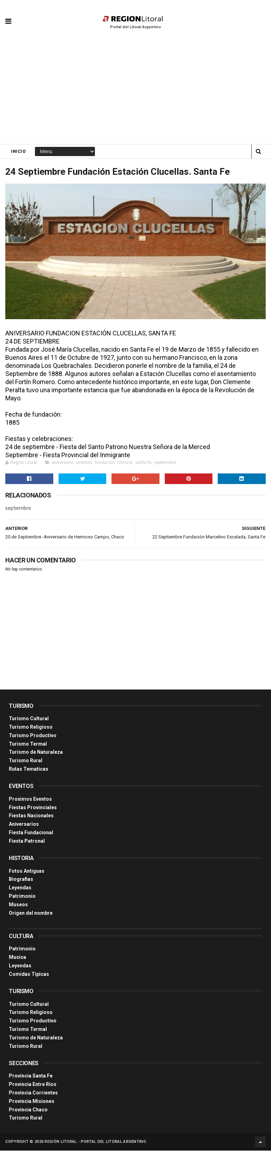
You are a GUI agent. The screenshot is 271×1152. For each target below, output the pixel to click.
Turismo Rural (25, 762)
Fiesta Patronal (27, 842)
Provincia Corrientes (33, 1094)
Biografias (21, 880)
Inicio (18, 152)
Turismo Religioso (31, 728)
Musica (17, 958)
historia (125, 463)
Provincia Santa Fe (31, 1077)
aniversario (62, 463)
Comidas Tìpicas (29, 975)
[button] (8, 16)
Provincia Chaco (28, 1111)
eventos (84, 463)
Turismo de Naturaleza (36, 754)
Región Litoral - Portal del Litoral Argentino (95, 1143)
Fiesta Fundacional (31, 834)
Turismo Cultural (29, 720)
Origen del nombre (31, 914)
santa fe (143, 463)
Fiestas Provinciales (33, 809)
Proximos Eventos (30, 800)
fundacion (105, 463)
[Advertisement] (135, 91)
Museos (18, 906)
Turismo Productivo (32, 737)
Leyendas (20, 889)
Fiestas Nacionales (31, 817)
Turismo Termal (28, 745)
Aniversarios (24, 825)
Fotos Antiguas (26, 872)
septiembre (165, 463)
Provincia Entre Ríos (32, 1085)
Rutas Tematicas (28, 770)
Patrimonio (22, 897)
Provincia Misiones (31, 1102)
